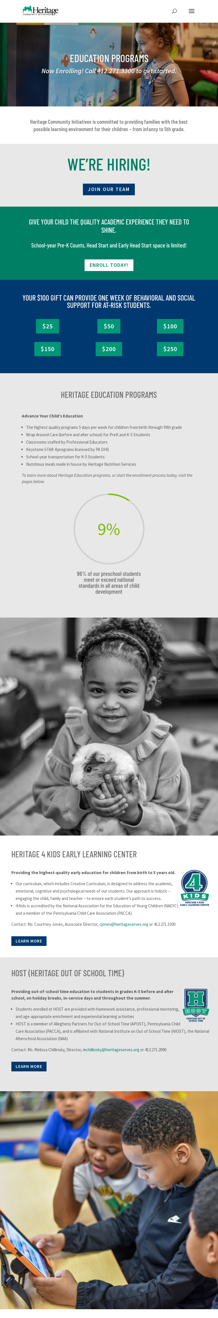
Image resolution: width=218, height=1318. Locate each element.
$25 (47, 326)
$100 (170, 326)
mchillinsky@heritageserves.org (111, 1049)
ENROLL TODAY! (109, 265)
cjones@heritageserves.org (123, 924)
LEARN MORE (29, 941)
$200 (109, 349)
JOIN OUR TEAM (109, 189)
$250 (170, 349)
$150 (47, 349)
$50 (109, 326)
